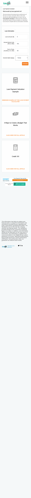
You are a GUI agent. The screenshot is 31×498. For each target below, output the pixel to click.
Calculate (25, 63)
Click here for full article (15, 135)
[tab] (9, 31)
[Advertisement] (15, 203)
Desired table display (8, 58)
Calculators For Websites (11, 246)
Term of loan (9, 49)
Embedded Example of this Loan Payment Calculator (15, 100)
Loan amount (9, 37)
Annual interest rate (9, 43)
